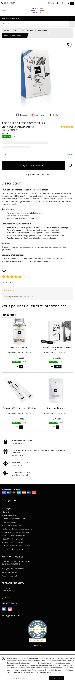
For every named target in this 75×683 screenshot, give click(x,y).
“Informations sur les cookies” (43, 670)
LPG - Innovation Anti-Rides (12, 542)
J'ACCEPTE (56, 678)
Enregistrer (38, 115)
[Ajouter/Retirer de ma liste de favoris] (69, 165)
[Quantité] (6, 154)
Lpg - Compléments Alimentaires (18, 126)
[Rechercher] (72, 24)
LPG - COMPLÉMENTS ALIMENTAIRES (34, 30)
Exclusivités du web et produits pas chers (17, 529)
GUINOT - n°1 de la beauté (12, 539)
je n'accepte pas (19, 678)
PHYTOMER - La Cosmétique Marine (15, 532)
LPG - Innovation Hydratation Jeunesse (16, 546)
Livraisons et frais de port (12, 525)
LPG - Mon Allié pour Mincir (12, 549)
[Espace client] (57, 3)
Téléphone (7, 598)
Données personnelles (10, 576)
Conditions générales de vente (14, 519)
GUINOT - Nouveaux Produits (13, 536)
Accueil (6, 30)
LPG (15, 30)
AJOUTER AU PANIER (33, 165)
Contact (51, 3)
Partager (22, 115)
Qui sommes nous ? (10, 515)
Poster (54, 115)
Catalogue (6, 508)
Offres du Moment (9, 522)
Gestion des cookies (9, 572)
